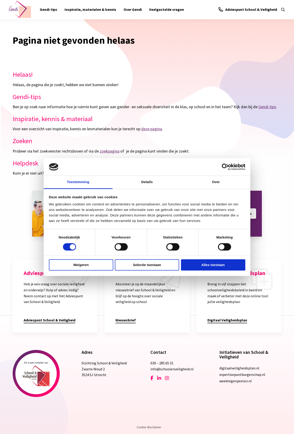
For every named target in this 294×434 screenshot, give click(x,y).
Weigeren (81, 265)
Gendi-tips (48, 9)
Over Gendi (133, 9)
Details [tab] (147, 182)
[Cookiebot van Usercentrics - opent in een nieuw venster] (225, 166)
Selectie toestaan (147, 265)
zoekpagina (109, 151)
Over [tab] (216, 182)
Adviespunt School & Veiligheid (247, 9)
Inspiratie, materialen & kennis (90, 9)
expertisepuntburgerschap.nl (242, 374)
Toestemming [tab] (78, 182)
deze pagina (151, 128)
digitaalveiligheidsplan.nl (239, 368)
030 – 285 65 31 (161, 363)
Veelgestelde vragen (166, 9)
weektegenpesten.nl (235, 381)
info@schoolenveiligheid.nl (172, 369)
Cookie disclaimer (149, 427)
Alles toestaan (213, 265)
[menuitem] (48, 9)
